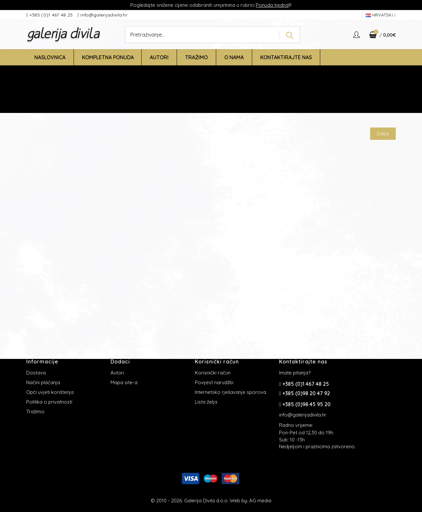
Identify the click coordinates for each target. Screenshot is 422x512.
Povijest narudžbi (214, 382)
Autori (117, 373)
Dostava (36, 373)
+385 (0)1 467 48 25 (51, 15)
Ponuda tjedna (272, 5)
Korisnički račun (212, 373)
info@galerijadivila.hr (103, 15)
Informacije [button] (42, 361)
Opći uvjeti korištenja (50, 392)
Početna (176, 98)
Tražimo (35, 411)
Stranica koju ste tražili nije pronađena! (233, 98)
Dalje (383, 133)
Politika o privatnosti (49, 402)
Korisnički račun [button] (217, 361)
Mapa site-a (124, 382)
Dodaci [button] (120, 361)
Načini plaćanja (43, 382)
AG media (260, 500)
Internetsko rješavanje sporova (230, 392)
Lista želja (206, 402)
